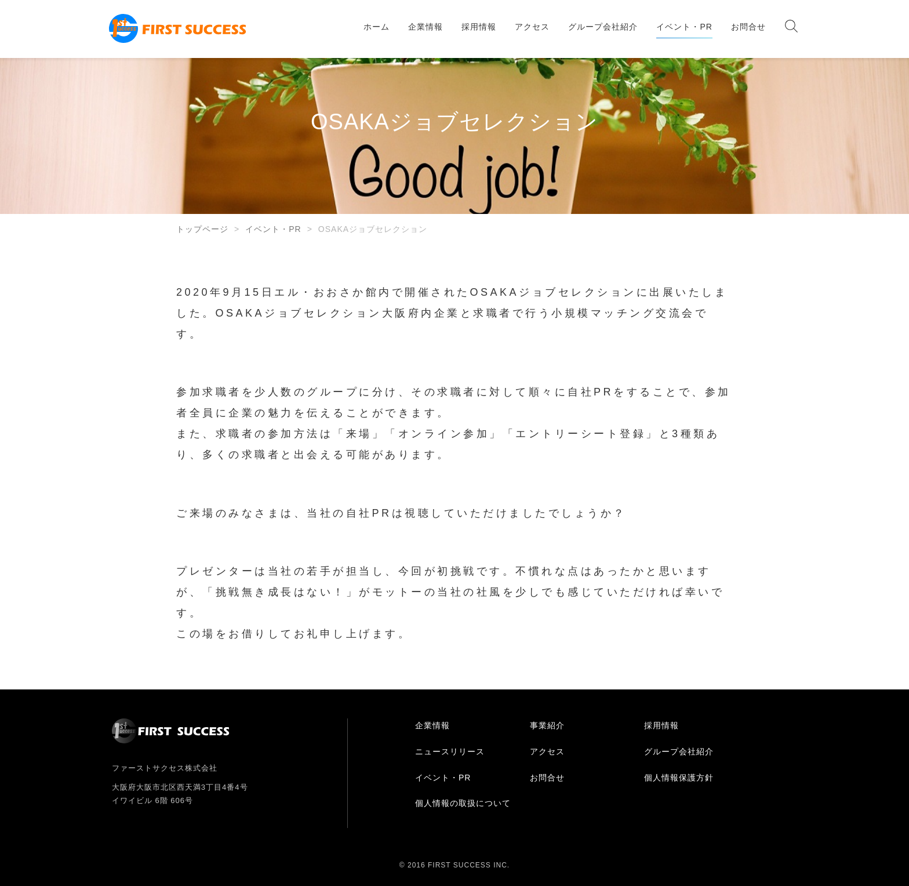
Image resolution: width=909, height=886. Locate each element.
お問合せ (748, 26)
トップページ (202, 229)
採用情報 (478, 26)
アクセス (532, 26)
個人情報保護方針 (679, 777)
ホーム (376, 26)
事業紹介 (547, 725)
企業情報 (425, 26)
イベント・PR (684, 26)
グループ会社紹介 (603, 26)
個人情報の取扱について (463, 803)
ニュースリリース (450, 751)
